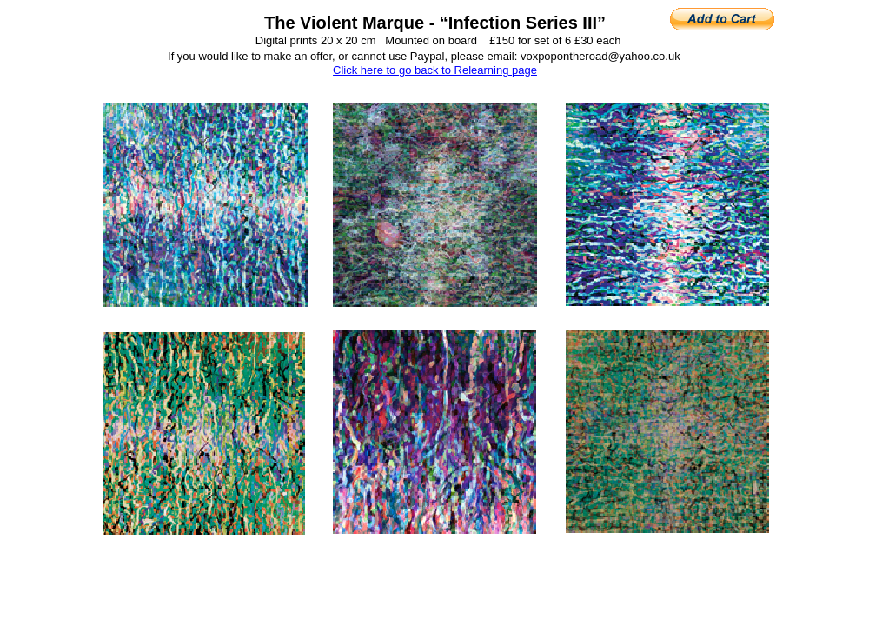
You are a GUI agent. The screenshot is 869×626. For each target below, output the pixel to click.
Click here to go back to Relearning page (435, 70)
